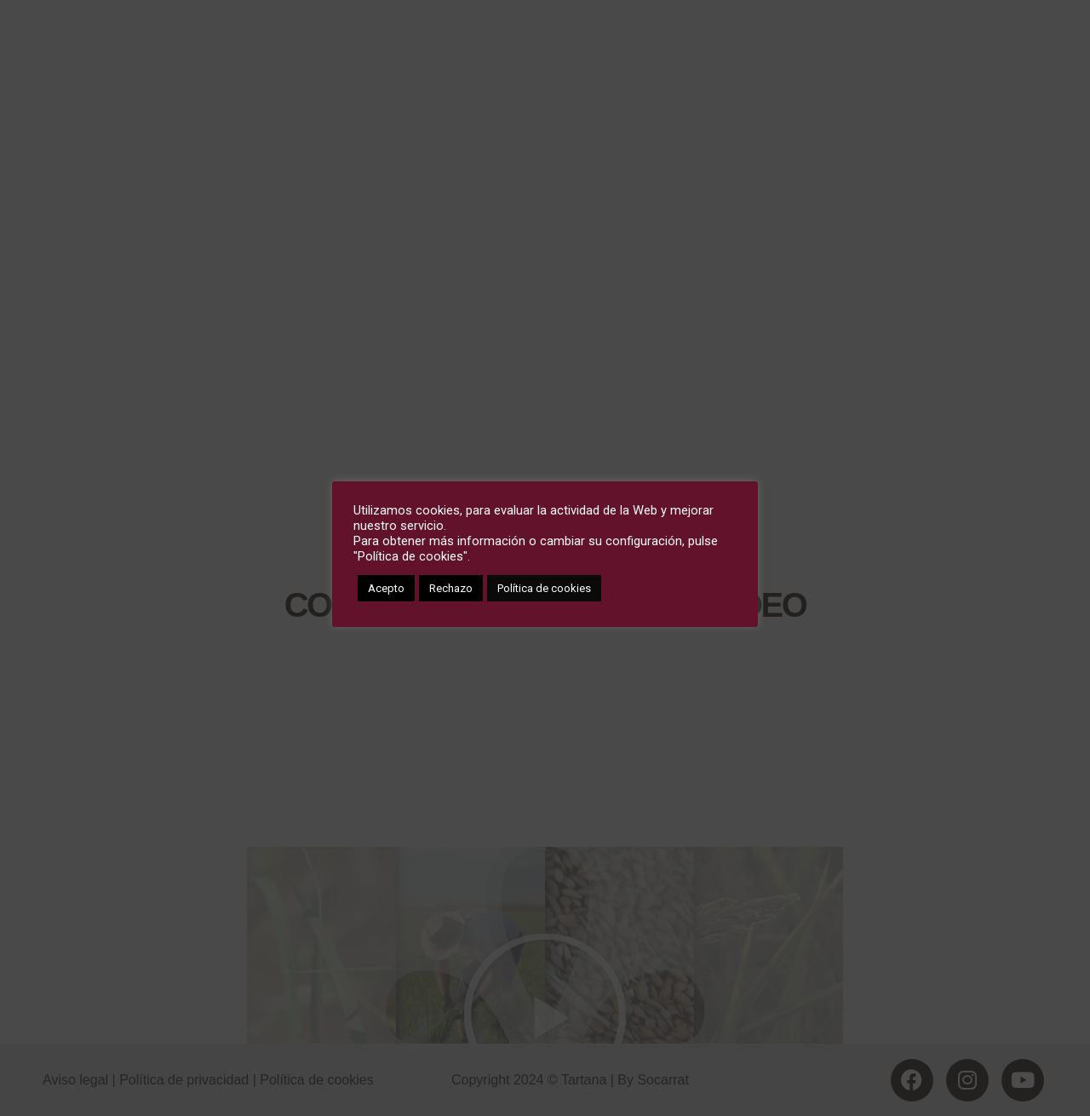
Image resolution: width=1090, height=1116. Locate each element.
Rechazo (451, 588)
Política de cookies (544, 588)
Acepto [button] (386, 588)
